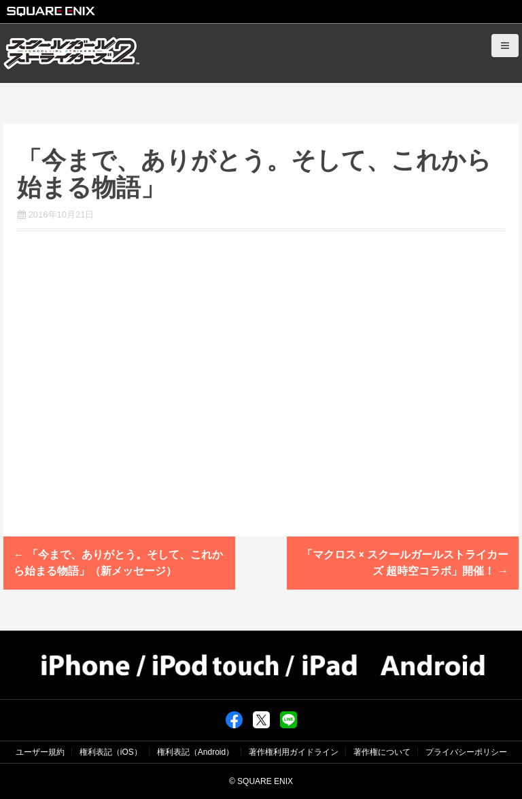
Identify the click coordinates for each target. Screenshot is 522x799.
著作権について (382, 752)
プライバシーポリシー (466, 752)
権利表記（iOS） (111, 752)
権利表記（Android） (195, 752)
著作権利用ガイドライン (293, 752)
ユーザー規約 (40, 752)
